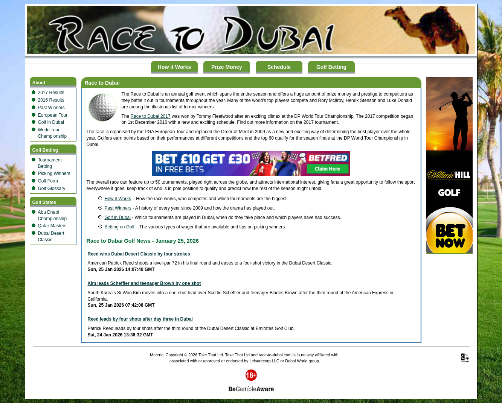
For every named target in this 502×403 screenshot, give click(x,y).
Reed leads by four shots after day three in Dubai (140, 319)
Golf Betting (331, 67)
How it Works (174, 67)
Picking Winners (54, 173)
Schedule (279, 67)
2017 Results (51, 92)
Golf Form (48, 181)
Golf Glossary (52, 188)
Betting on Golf (119, 227)
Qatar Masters (52, 225)
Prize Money (226, 67)
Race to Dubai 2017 (151, 116)
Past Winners (51, 107)
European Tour (53, 115)
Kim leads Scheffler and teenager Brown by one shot (144, 283)
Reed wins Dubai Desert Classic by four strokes (139, 254)
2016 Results (51, 100)
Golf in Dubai (51, 122)
